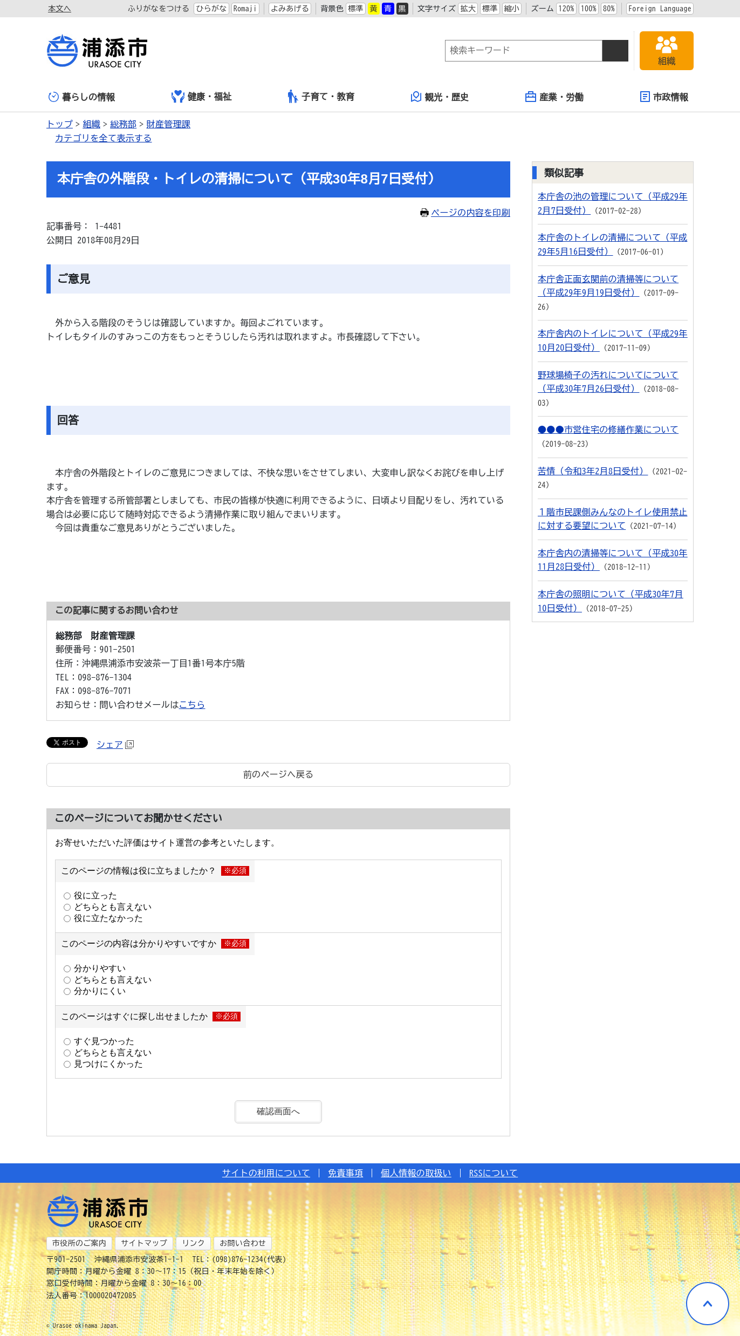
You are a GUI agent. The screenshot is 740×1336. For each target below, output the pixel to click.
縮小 (512, 8)
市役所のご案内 (79, 1243)
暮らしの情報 (82, 97)
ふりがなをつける (159, 8)
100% (589, 8)
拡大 (468, 8)
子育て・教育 (321, 96)
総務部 (123, 124)
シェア (115, 744)
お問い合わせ (243, 1243)
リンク (193, 1243)
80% (609, 8)
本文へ (59, 8)
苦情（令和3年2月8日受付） (593, 471)
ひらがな (211, 8)
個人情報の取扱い (416, 1173)
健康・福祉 (202, 96)
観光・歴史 (440, 96)
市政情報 (664, 96)
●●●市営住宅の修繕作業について (608, 429)
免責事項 (345, 1173)
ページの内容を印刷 (465, 212)
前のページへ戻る (278, 774)
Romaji (245, 8)
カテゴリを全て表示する (103, 138)
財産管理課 (169, 124)
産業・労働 (554, 96)
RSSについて (493, 1173)
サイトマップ (144, 1243)
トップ (59, 124)
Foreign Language (659, 8)
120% (566, 8)
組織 (91, 124)
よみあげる (290, 8)
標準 (356, 8)
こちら (192, 704)
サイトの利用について (266, 1173)
